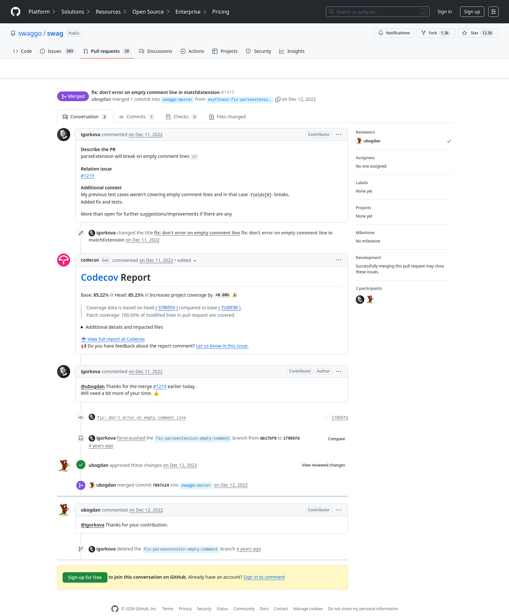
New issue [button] (431, 73)
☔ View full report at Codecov (112, 329)
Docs (264, 598)
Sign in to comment (264, 566)
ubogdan (101, 87)
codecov (90, 250)
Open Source (151, 11)
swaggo (30, 33)
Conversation (85, 106)
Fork (436, 33)
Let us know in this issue (222, 335)
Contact (281, 598)
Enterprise (191, 11)
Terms (168, 598)
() (166, 297)
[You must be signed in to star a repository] (478, 33)
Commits (137, 106)
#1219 (87, 165)
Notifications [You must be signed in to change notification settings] (394, 33)
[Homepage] (15, 11)
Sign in (445, 11)
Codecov (99, 267)
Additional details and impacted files (124, 317)
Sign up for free (85, 567)
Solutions (76, 11)
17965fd (340, 407)
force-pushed (131, 427)
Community (244, 598)
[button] (311, 86)
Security (204, 598)
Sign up (472, 11)
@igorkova (92, 515)
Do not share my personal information (363, 598)
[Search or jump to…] (377, 12)
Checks (182, 106)
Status (222, 598)
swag (55, 33)
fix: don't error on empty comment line (141, 407)
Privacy (185, 598)
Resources (111, 11)
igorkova (90, 124)
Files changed (227, 106)
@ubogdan (93, 376)
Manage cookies (308, 598)
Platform (42, 11)
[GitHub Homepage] (115, 599)
